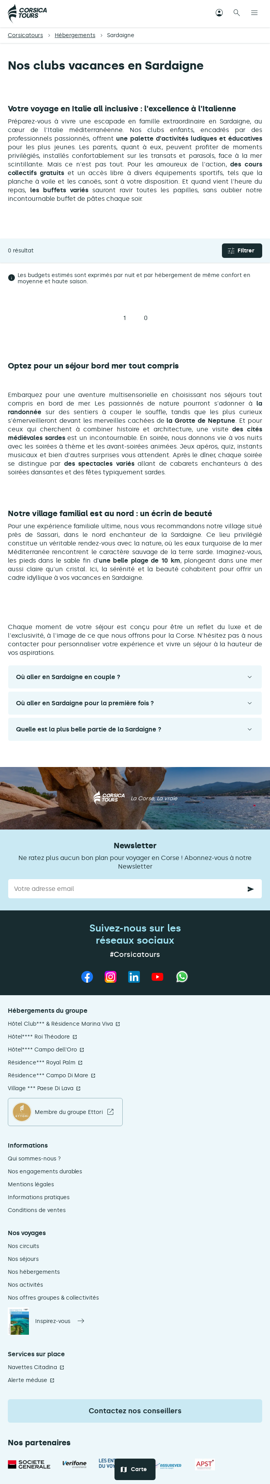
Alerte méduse (27, 1380)
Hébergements (75, 35)
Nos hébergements (34, 1272)
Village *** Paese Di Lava (40, 1088)
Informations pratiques (39, 1197)
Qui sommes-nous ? (34, 1158)
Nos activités (25, 1285)
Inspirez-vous (52, 1321)
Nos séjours (23, 1259)
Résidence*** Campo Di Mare (48, 1075)
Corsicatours (25, 35)
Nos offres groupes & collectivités (53, 1297)
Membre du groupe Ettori (69, 1112)
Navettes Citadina (32, 1367)
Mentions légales (31, 1184)
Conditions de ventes (37, 1210)
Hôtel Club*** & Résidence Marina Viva (60, 1024)
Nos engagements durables (45, 1171)
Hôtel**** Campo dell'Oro (42, 1049)
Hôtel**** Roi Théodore (39, 1036)
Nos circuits (23, 1246)
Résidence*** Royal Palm (41, 1062)
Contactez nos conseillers (135, 1411)
